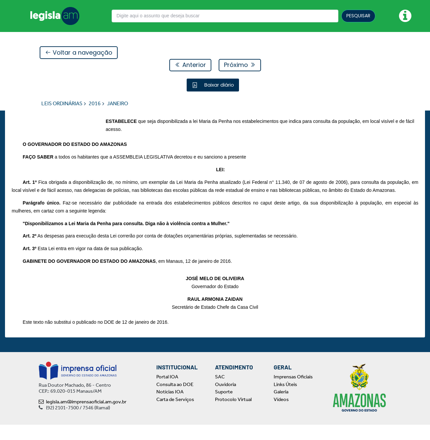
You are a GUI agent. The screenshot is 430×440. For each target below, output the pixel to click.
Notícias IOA (170, 407)
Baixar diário (218, 85)
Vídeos (281, 415)
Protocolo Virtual (233, 415)
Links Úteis (285, 400)
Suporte (224, 407)
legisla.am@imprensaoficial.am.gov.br (82, 417)
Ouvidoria (225, 400)
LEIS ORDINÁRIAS (61, 104)
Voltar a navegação (78, 53)
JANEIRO (117, 104)
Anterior (190, 65)
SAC (220, 392)
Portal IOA (167, 392)
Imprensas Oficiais (293, 392)
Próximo (240, 65)
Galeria (281, 407)
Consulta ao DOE (174, 400)
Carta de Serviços (175, 415)
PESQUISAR (358, 15)
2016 (95, 104)
